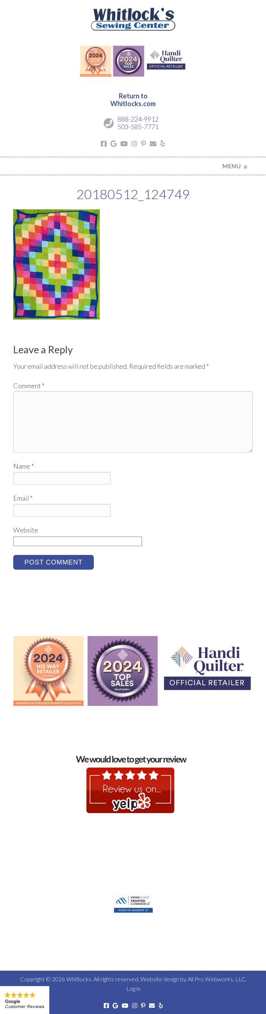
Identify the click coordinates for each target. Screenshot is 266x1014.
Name (23, 466)
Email (23, 498)
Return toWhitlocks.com (133, 100)
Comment (29, 386)
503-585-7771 (138, 127)
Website (25, 530)
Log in (133, 988)
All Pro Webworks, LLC (216, 978)
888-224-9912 (138, 119)
